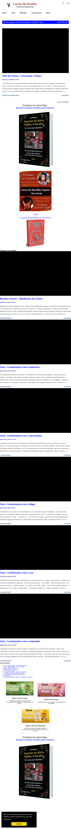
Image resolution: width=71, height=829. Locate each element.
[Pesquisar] (63, 3)
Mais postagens (63, 102)
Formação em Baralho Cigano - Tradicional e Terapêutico (18, 677)
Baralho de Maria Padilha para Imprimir (35, 108)
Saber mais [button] (7, 819)
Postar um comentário (10, 95)
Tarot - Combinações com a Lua (16, 572)
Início (4, 13)
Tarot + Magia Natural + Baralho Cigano (14, 666)
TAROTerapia (7, 675)
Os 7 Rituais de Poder (9, 670)
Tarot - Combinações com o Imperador (20, 641)
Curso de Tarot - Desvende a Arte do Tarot (14, 674)
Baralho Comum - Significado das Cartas (21, 298)
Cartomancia (36, 13)
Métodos (23, 13)
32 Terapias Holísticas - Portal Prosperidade (15, 672)
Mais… (48, 13)
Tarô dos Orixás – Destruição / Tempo (21, 76)
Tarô (35, 214)
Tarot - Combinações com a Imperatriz (20, 367)
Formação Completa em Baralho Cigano (14, 673)
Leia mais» (65, 95)
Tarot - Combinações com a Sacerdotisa (21, 435)
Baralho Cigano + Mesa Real (11, 669)
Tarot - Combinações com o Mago (17, 504)
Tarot (13, 13)
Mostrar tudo (62, 22)
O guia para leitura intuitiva (35, 218)
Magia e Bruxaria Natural (10, 668)
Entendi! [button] (19, 824)
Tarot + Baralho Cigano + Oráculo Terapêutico (15, 665)
